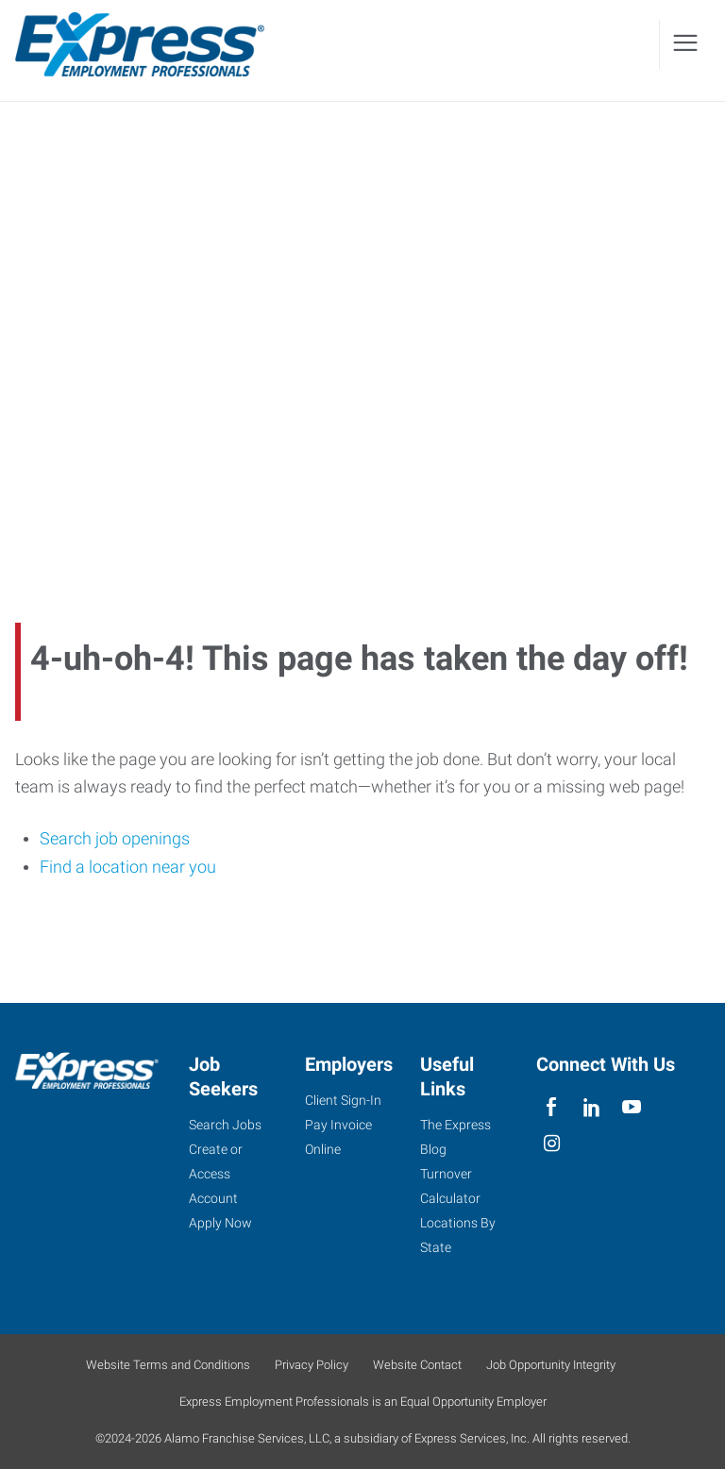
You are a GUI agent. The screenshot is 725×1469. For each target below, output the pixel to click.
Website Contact (417, 1365)
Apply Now (220, 1222)
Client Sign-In (343, 1100)
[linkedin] (591, 1107)
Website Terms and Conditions (168, 1365)
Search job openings (115, 838)
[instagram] (551, 1144)
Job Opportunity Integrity (550, 1365)
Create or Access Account (216, 1174)
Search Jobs (225, 1124)
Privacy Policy (311, 1365)
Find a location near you (128, 866)
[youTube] (632, 1107)
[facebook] (551, 1107)
